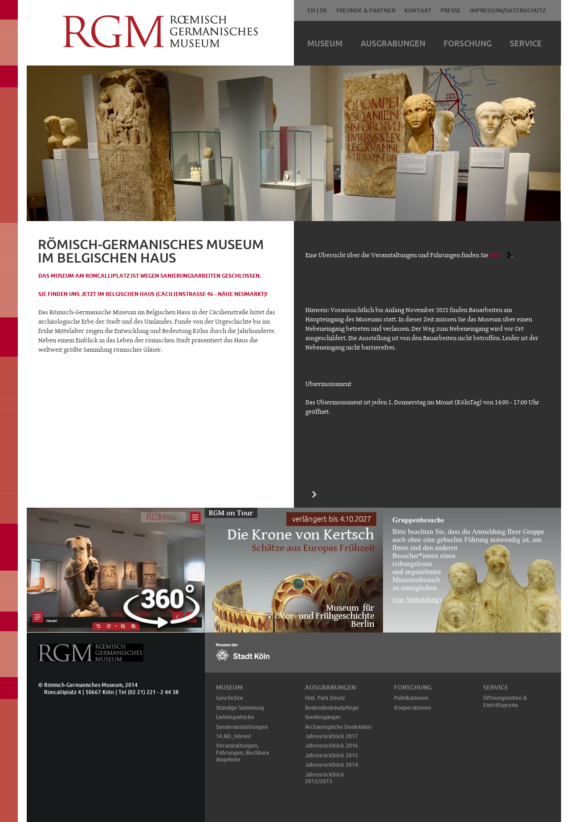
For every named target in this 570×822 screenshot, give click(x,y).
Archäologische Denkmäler (338, 727)
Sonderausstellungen (242, 727)
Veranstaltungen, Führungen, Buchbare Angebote (242, 752)
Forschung (468, 43)
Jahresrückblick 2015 (331, 755)
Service (526, 43)
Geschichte (229, 698)
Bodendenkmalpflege (331, 708)
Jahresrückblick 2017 (331, 736)
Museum (324, 43)
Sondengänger (323, 717)
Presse (450, 10)
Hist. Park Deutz (325, 698)
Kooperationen (412, 708)
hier (496, 255)
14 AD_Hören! (233, 736)
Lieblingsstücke (235, 717)
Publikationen (411, 698)
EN (311, 10)
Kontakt (418, 10)
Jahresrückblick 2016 (331, 745)
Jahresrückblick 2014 (331, 765)
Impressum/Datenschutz (508, 10)
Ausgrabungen (393, 43)
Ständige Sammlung (240, 708)
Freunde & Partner (365, 10)
